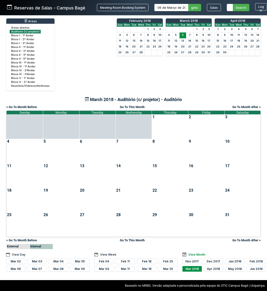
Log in (261, 7)
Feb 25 (168, 261)
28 (141, 52)
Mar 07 (37, 269)
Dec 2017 (213, 261)
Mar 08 (58, 269)
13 (134, 40)
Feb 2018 (256, 261)
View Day (18, 254)
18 (119, 46)
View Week (108, 254)
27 (134, 52)
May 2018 (235, 269)
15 (148, 40)
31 (208, 52)
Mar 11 (125, 269)
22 (148, 46)
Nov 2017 (192, 261)
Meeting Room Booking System (122, 7)
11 (120, 40)
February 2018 (140, 21)
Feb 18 (146, 261)
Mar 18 (146, 269)
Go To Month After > (246, 107)
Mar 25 (168, 269)
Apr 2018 (213, 269)
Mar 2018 (192, 269)
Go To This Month (132, 107)
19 (127, 46)
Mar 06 (16, 269)
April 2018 (237, 21)
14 (141, 40)
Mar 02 (16, 261)
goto (194, 7)
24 (160, 46)
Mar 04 (58, 261)
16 (154, 40)
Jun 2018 (256, 269)
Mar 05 (80, 261)
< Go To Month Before (21, 107)
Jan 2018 (234, 261)
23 (154, 46)
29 (196, 52)
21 (141, 46)
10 (160, 35)
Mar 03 (37, 261)
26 (127, 52)
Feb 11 (125, 261)
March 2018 (189, 21)
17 (159, 40)
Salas (214, 7)
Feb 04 (104, 261)
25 (120, 52)
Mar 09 (80, 269)
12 (127, 40)
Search (241, 7)
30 (203, 52)
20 (134, 46)
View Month (196, 254)
